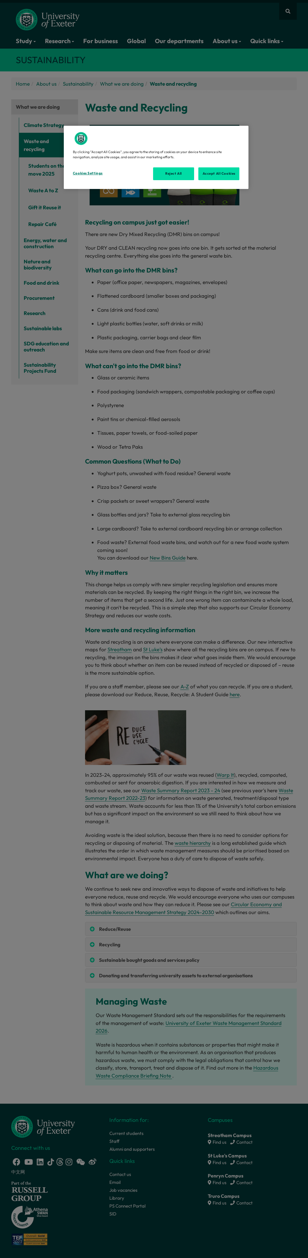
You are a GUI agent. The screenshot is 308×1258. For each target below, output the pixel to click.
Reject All (173, 173)
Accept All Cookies (219, 173)
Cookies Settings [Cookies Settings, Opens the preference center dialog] (88, 173)
